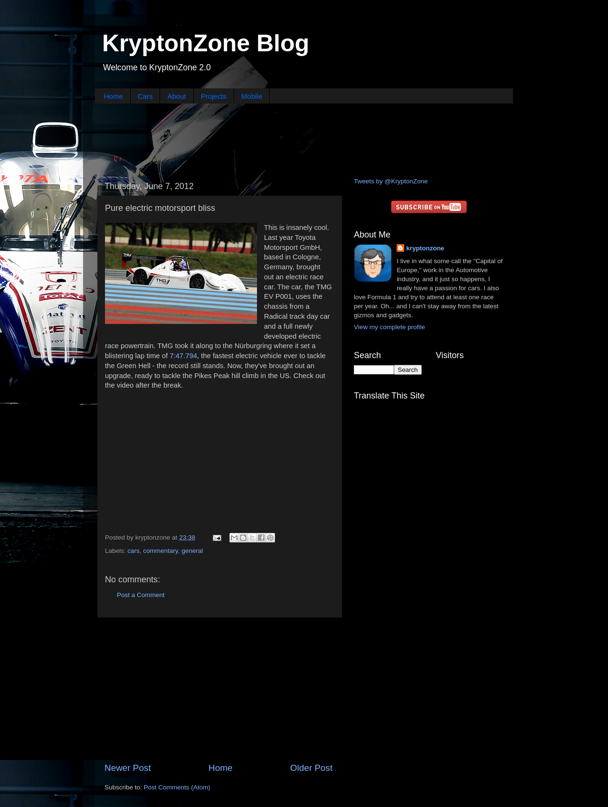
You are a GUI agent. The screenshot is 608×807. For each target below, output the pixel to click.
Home (113, 96)
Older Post (311, 768)
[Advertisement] (304, 139)
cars (133, 550)
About (176, 96)
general (192, 550)
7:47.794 (183, 356)
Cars (145, 96)
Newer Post (127, 768)
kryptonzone (425, 248)
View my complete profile (389, 327)
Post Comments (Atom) (177, 787)
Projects (214, 96)
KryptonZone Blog (205, 43)
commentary (160, 550)
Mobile (251, 96)
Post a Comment (141, 594)
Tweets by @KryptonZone (391, 181)
